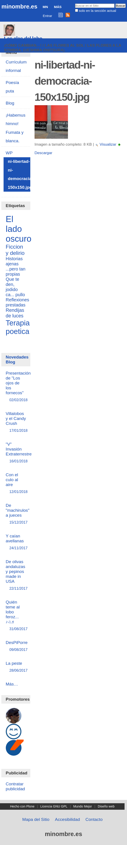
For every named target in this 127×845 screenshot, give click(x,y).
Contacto (94, 819)
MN (45, 7)
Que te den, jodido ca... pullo (15, 287)
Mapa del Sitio (35, 819)
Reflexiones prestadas (17, 302)
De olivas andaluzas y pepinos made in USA (16, 575)
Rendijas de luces (15, 313)
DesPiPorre (17, 646)
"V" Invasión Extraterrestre (19, 453)
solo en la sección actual (97, 11)
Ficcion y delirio (15, 250)
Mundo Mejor (82, 806)
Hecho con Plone (22, 806)
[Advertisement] (79, 199)
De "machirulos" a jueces (17, 514)
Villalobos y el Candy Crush (16, 422)
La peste (16, 667)
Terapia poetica (18, 327)
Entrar (47, 16)
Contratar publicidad (15, 786)
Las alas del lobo (23, 39)
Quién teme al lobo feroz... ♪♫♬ (16, 616)
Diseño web (106, 806)
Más (57, 7)
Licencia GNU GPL (54, 806)
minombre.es (19, 6)
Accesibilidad (67, 819)
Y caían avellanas (16, 542)
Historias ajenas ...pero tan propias (15, 266)
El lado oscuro (18, 228)
